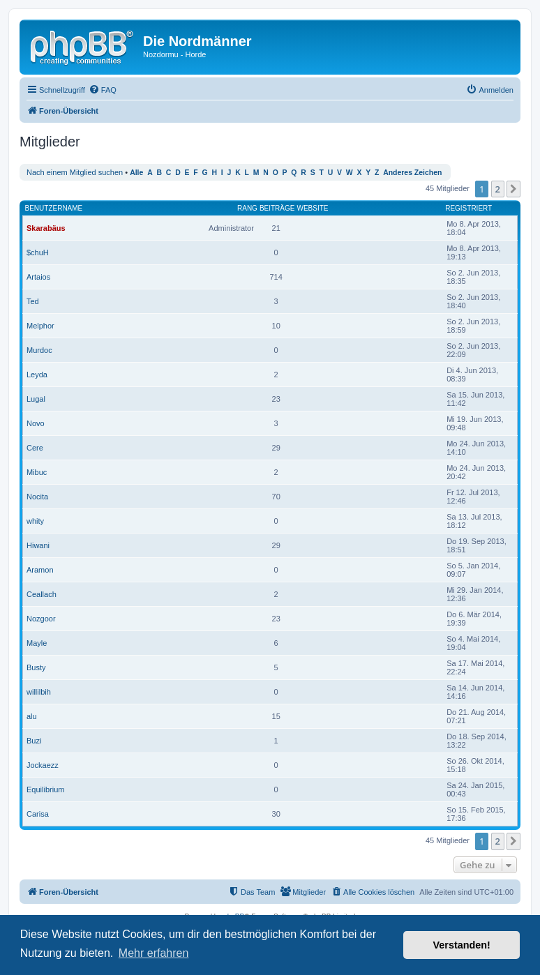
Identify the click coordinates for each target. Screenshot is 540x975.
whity (35, 521)
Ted (33, 301)
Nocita (37, 496)
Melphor (40, 326)
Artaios (38, 277)
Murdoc (39, 350)
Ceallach (42, 594)
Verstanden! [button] (461, 945)
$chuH (38, 252)
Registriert (468, 208)
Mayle (37, 643)
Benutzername (54, 208)
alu (32, 716)
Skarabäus (46, 228)
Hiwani (38, 545)
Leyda (37, 374)
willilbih (39, 692)
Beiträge (277, 208)
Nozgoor (41, 618)
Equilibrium (45, 789)
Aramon (40, 570)
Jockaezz (43, 765)
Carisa (38, 814)
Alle (136, 172)
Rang (247, 208)
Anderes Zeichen (412, 172)
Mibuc (37, 472)
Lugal (36, 399)
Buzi (34, 740)
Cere (35, 448)
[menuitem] (103, 90)
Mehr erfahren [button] (154, 953)
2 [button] (497, 189)
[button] (513, 189)
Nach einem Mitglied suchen (75, 172)
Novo (36, 423)
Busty (36, 667)
